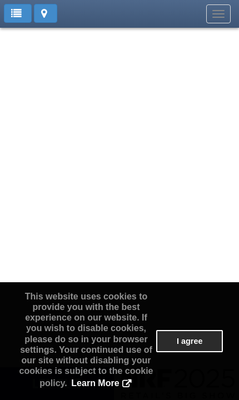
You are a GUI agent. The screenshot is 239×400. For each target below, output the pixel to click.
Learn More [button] (95, 383)
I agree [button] (189, 341)
